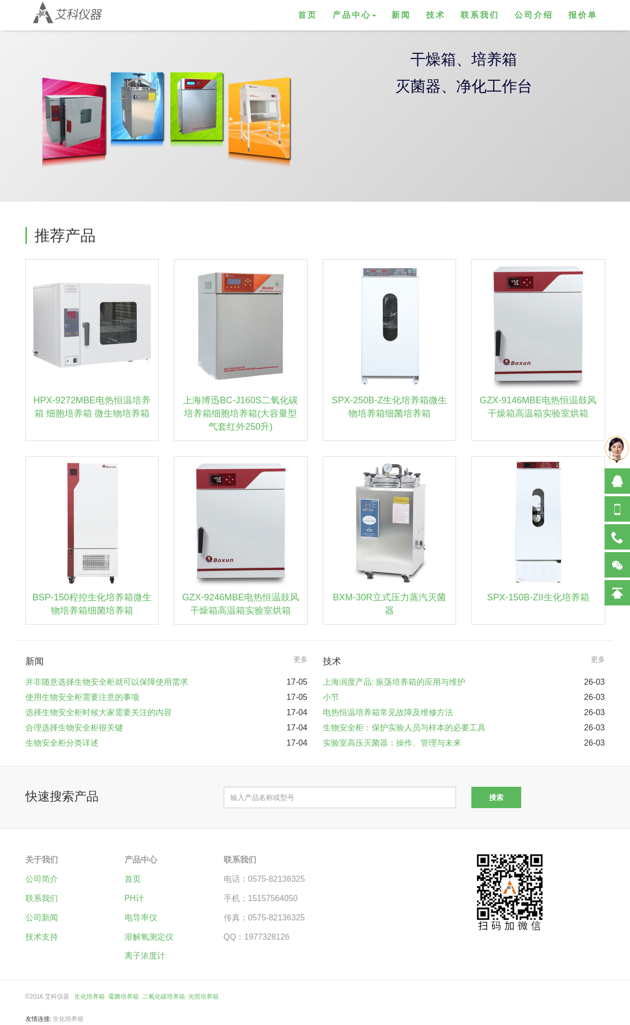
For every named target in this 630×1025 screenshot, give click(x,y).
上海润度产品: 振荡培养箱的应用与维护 (394, 682)
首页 (307, 15)
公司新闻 (41, 917)
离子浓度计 (145, 955)
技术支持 (41, 937)
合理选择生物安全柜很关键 (74, 727)
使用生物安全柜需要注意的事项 (82, 697)
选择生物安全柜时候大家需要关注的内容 (98, 712)
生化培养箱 (89, 996)
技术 (435, 15)
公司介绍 (534, 15)
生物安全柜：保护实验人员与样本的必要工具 (404, 727)
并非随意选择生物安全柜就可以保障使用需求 (106, 682)
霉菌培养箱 (123, 996)
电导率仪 (141, 917)
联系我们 (480, 15)
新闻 (401, 15)
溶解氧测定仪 (149, 937)
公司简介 (41, 879)
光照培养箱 (203, 996)
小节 (331, 697)
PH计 (134, 898)
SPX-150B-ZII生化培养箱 (538, 597)
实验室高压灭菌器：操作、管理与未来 (392, 743)
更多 (300, 659)
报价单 (582, 15)
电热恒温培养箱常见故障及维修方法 (388, 712)
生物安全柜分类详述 (62, 743)
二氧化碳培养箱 (163, 996)
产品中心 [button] (354, 15)
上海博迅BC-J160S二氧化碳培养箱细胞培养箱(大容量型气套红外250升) (240, 413)
